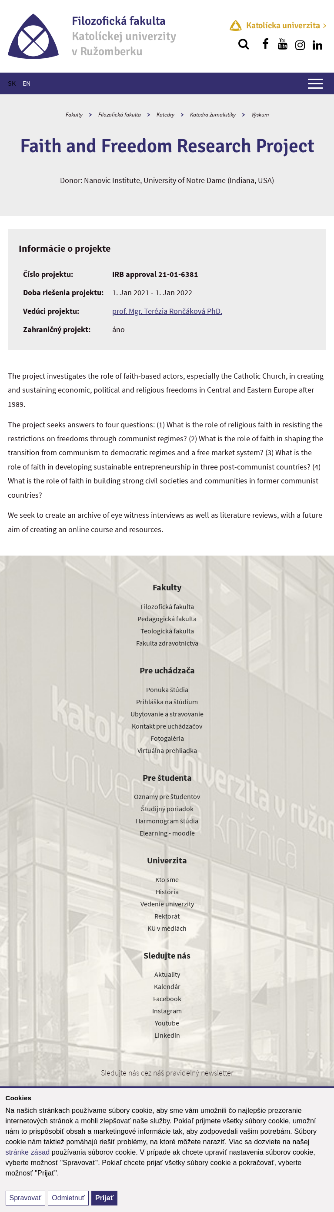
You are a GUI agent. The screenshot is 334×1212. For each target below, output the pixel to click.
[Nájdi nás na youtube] (282, 44)
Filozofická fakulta (119, 114)
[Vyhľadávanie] (243, 44)
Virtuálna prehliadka (167, 750)
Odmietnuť (68, 1198)
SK (12, 83)
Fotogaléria (167, 738)
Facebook (167, 998)
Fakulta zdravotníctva (167, 643)
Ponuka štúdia (167, 689)
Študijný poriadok (167, 808)
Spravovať (26, 1198)
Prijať (104, 1198)
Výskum (260, 114)
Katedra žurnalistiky (213, 114)
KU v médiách (167, 928)
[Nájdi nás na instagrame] (300, 44)
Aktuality (167, 974)
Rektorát (167, 916)
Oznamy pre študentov (167, 796)
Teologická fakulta (167, 630)
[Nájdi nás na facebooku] (265, 44)
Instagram (167, 1010)
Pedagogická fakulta (167, 618)
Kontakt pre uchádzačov (167, 726)
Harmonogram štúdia (167, 820)
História (167, 891)
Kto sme (167, 879)
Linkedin (167, 1035)
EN (26, 83)
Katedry (165, 114)
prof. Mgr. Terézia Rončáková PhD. (167, 311)
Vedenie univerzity (167, 903)
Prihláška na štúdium (167, 701)
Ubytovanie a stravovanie (167, 713)
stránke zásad (28, 1152)
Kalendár (167, 986)
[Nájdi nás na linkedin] (317, 44)
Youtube (167, 1023)
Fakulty (74, 114)
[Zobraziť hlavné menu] (315, 83)
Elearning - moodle (167, 833)
